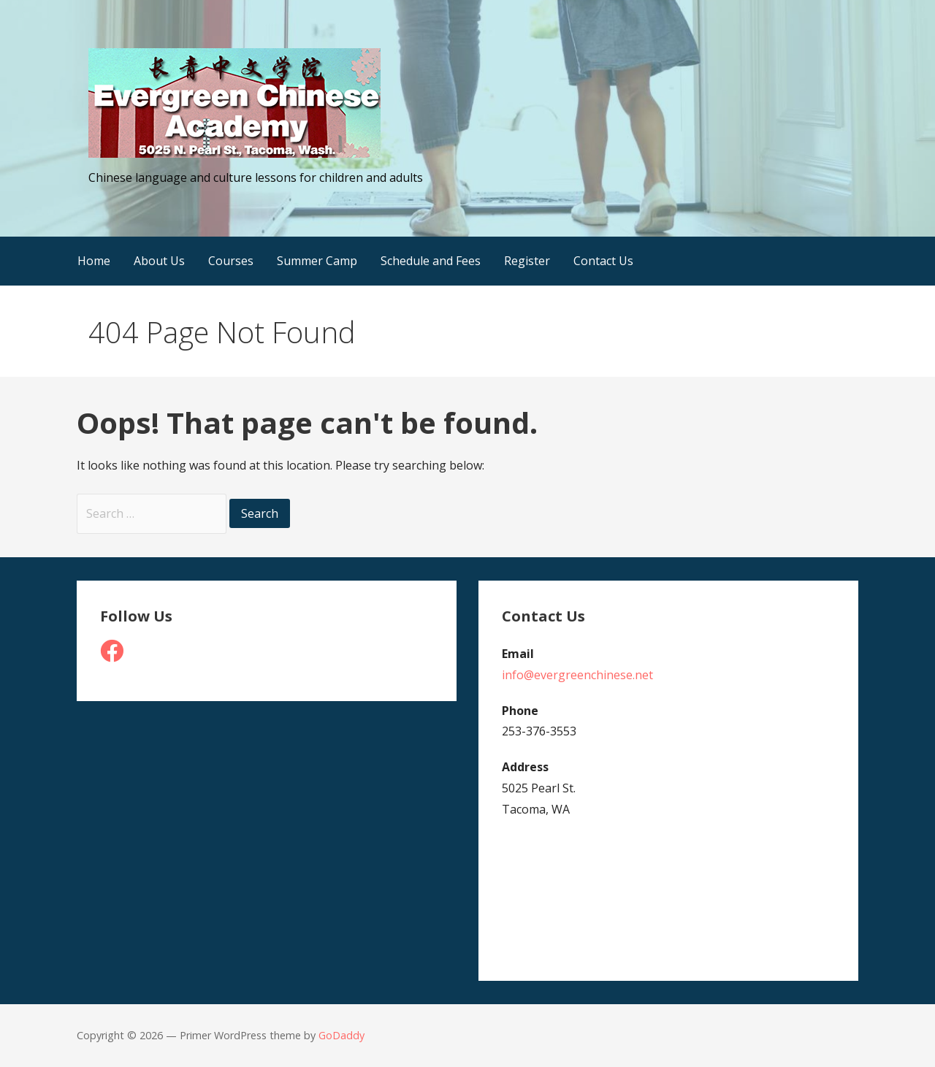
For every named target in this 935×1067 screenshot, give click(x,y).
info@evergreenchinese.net (577, 675)
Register (527, 261)
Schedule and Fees (431, 261)
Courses (230, 261)
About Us (159, 261)
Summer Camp (317, 261)
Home (93, 261)
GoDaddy (341, 1035)
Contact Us (603, 261)
